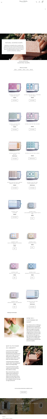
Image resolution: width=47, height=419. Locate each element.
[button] (23, 409)
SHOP (4, 417)
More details (32, 158)
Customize (14, 100)
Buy (32, 218)
